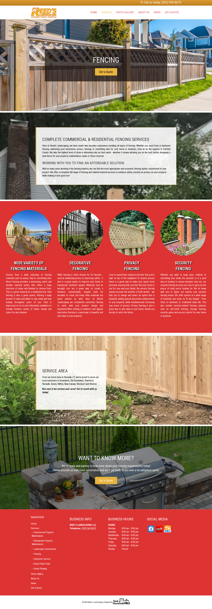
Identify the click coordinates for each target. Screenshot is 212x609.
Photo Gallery (125, 12)
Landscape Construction (45, 549)
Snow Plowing (40, 568)
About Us (143, 12)
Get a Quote (172, 12)
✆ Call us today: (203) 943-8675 (160, 2)
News (157, 12)
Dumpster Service (42, 559)
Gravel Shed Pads (42, 563)
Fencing (37, 553)
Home (93, 12)
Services (106, 12)
